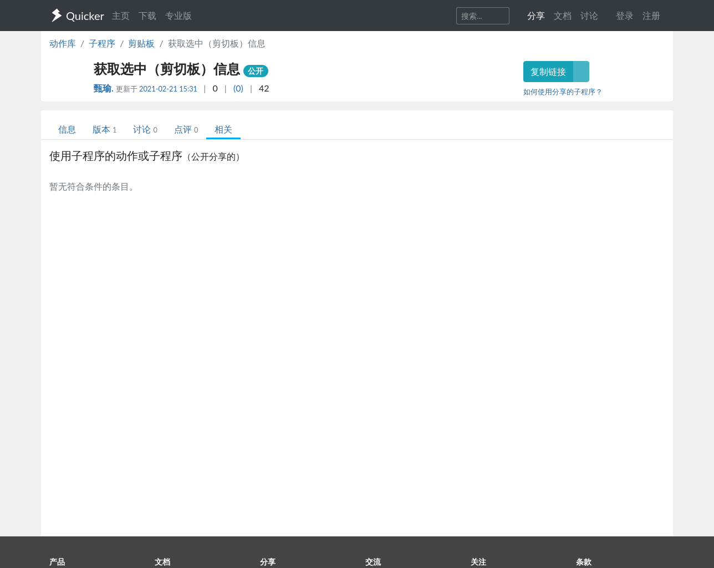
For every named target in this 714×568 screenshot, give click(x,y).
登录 (625, 15)
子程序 (102, 43)
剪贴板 (141, 43)
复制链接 (548, 71)
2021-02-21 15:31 (168, 88)
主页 (121, 15)
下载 (147, 15)
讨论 (145, 129)
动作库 (62, 43)
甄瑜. (105, 88)
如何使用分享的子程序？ (563, 91)
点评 (186, 129)
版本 (104, 129)
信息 (67, 129)
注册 (651, 15)
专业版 (178, 15)
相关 (223, 129)
